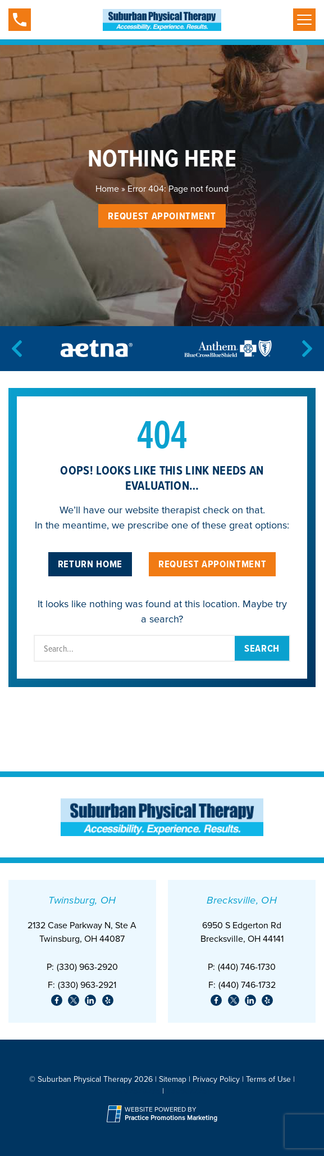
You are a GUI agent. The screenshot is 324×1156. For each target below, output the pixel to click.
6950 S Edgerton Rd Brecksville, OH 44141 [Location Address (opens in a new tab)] (242, 932)
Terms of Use (268, 1079)
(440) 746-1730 (247, 966)
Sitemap (172, 1079)
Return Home (90, 563)
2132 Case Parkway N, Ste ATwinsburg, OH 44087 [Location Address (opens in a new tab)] (82, 932)
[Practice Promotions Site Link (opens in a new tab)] (116, 1113)
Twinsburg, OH (82, 900)
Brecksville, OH (242, 900)
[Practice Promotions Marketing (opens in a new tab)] (171, 1118)
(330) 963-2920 (87, 966)
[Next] (307, 348)
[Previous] (16, 348)
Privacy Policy (216, 1079)
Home (107, 188)
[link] (56, 1000)
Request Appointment (162, 215)
